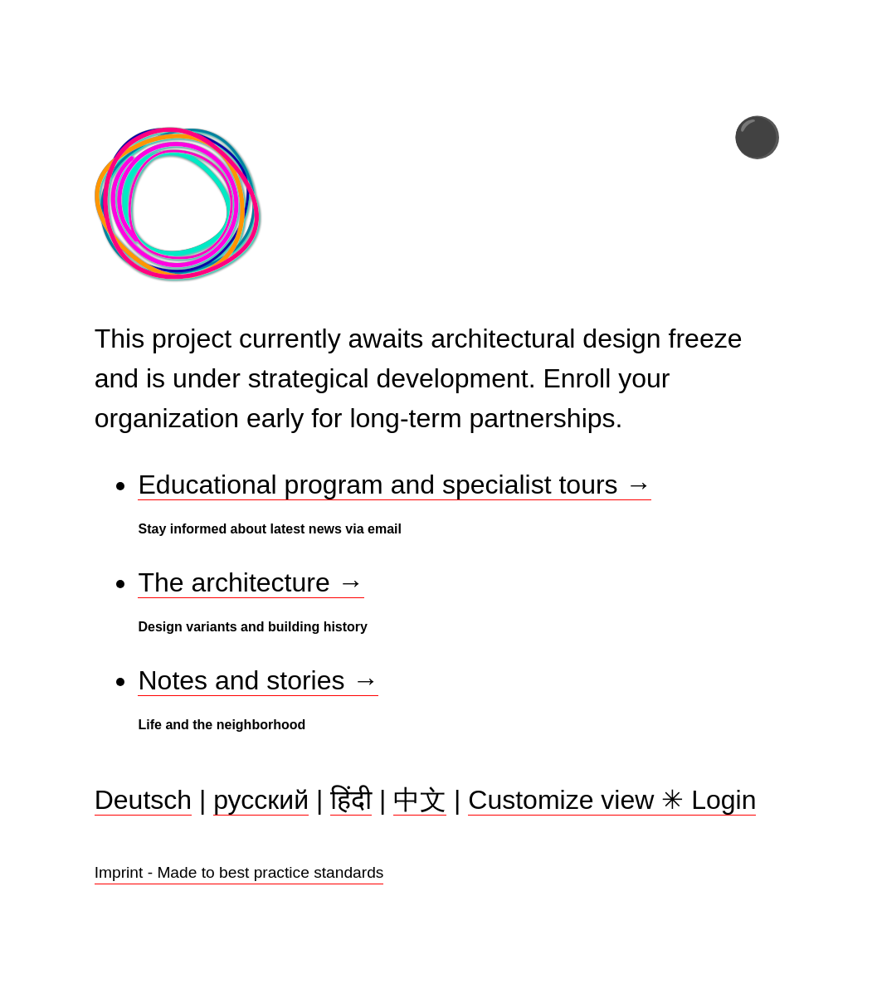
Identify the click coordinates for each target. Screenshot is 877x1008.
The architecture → (250, 582)
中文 (419, 801)
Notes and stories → (258, 680)
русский (261, 801)
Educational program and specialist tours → (394, 484)
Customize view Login (612, 801)
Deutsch (143, 801)
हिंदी (351, 801)
